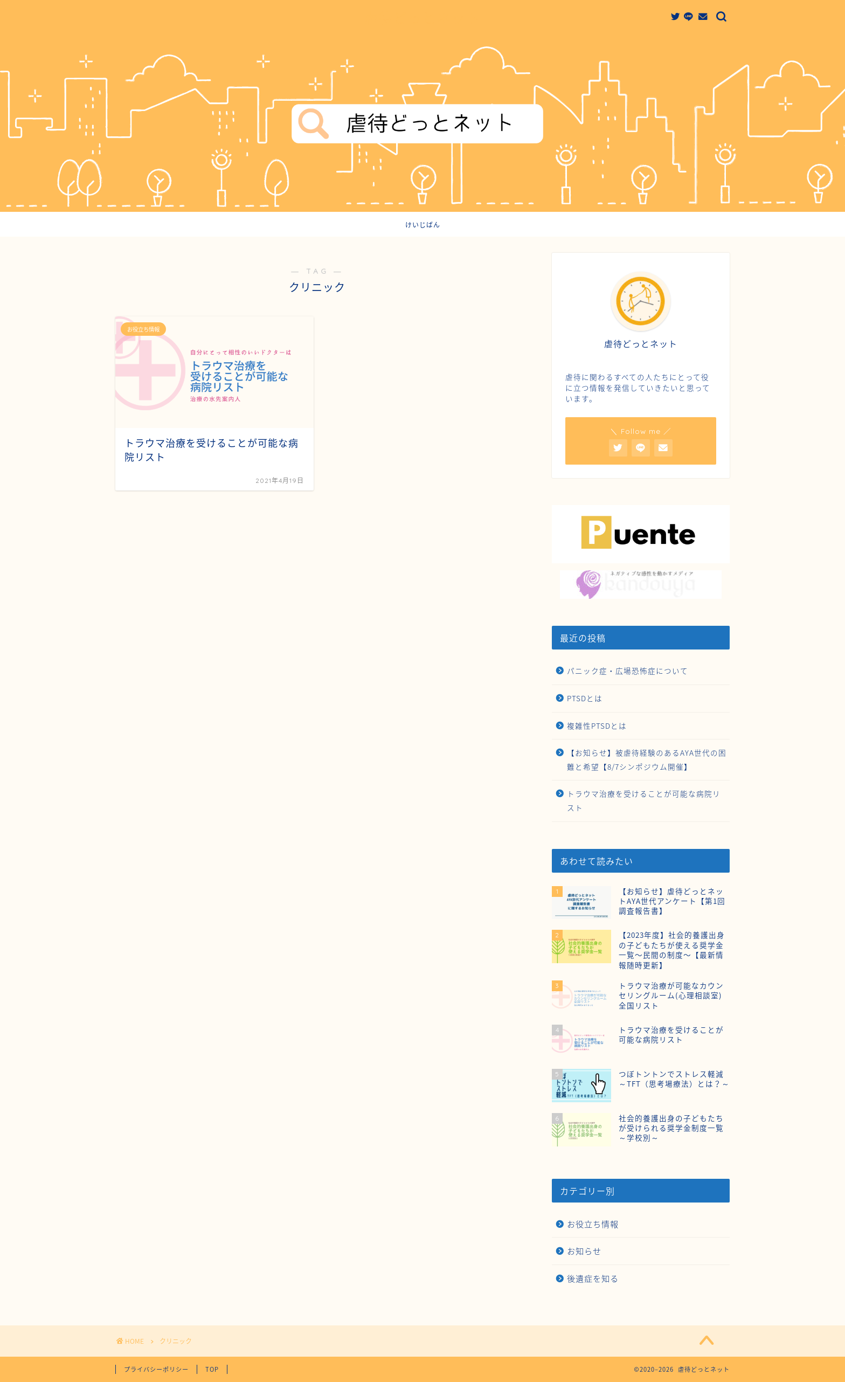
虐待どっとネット (422, 18)
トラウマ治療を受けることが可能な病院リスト (644, 800)
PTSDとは (584, 698)
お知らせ (584, 1251)
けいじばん (422, 225)
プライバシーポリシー (156, 1369)
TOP (212, 1369)
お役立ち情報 (593, 1224)
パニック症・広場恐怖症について (627, 670)
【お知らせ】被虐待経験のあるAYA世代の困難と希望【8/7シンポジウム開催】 (646, 759)
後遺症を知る (593, 1278)
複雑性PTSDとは (597, 725)
